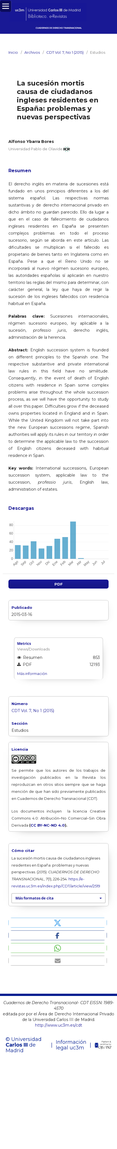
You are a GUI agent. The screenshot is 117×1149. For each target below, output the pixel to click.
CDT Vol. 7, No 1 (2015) (65, 52)
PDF (58, 584)
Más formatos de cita (34, 898)
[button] (57, 923)
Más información (32, 674)
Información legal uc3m (71, 1045)
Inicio (13, 52)
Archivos (32, 52)
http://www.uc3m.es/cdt (58, 1025)
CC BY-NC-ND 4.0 (48, 825)
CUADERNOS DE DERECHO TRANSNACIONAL (59, 27)
